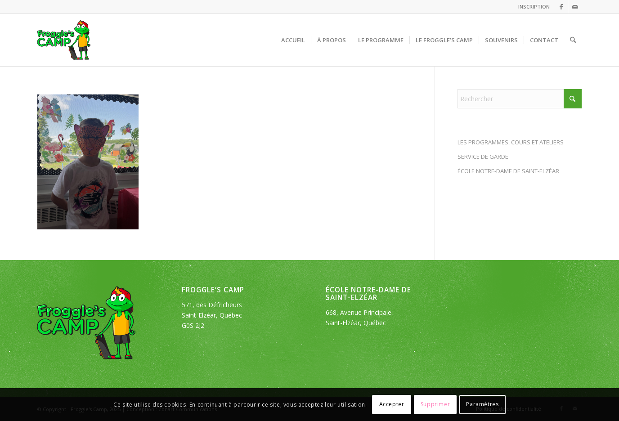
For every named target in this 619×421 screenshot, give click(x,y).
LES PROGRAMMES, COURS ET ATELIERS (511, 142)
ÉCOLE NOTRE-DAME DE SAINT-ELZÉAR (508, 171)
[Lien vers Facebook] (561, 6)
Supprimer (435, 404)
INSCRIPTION (534, 6)
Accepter (391, 404)
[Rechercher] (573, 40)
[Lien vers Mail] (575, 6)
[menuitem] (532, 6)
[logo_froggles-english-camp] (63, 40)
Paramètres (482, 404)
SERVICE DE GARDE (483, 156)
